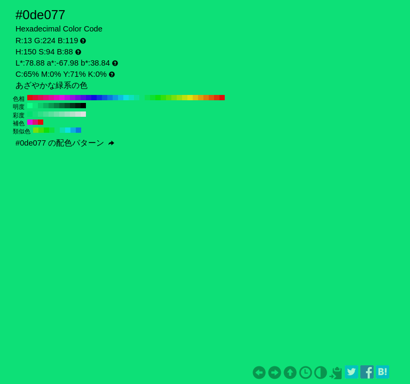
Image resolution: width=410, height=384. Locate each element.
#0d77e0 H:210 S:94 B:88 (110, 97)
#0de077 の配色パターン (64, 143)
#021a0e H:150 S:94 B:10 (78, 105)
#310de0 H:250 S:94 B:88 (88, 97)
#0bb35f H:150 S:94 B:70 (46, 105)
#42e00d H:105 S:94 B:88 (41, 130)
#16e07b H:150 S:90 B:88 (35, 114)
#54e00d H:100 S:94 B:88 (168, 97)
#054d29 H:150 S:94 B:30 (67, 105)
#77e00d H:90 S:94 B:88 (174, 97)
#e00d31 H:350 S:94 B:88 (35, 97)
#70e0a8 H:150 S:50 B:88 (56, 114)
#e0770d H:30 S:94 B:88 (206, 97)
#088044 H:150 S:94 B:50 (56, 105)
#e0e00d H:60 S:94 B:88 (190, 97)
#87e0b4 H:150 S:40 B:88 (62, 114)
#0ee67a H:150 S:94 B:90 (35, 105)
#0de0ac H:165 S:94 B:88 (62, 130)
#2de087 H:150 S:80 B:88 (40, 114)
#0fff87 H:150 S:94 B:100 (30, 105)
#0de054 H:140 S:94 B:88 (147, 97)
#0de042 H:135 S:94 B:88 (51, 130)
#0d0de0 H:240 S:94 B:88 (94, 97)
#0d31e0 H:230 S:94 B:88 (99, 97)
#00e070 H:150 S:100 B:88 (30, 114)
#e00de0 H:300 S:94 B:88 (62, 97)
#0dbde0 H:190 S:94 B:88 (120, 97)
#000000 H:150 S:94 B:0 (83, 105)
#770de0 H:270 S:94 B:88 (78, 97)
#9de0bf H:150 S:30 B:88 (67, 114)
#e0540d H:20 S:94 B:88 (211, 97)
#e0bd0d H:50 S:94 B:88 (195, 97)
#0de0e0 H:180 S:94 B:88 (126, 97)
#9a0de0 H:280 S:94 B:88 (72, 97)
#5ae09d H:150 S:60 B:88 (51, 114)
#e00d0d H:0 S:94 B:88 (222, 97)
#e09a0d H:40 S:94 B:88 (200, 97)
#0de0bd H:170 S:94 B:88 (131, 97)
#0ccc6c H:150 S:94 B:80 (40, 105)
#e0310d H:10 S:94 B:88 (216, 97)
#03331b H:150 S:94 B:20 (72, 105)
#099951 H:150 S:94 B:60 (51, 105)
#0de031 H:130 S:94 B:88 (152, 97)
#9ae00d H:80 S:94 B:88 (179, 97)
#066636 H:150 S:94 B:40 (62, 105)
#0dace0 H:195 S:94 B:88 (73, 130)
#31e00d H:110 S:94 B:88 (163, 97)
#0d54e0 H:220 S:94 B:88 (104, 97)
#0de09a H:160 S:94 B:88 (136, 97)
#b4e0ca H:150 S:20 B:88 (72, 114)
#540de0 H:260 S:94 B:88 (83, 97)
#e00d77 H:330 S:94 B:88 (46, 97)
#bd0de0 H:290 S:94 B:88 (67, 97)
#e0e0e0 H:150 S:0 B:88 (83, 114)
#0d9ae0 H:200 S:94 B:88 (115, 97)
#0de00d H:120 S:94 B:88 (158, 97)
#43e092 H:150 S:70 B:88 (46, 114)
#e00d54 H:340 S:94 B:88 (40, 97)
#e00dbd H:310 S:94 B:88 (56, 97)
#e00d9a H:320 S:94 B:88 (51, 97)
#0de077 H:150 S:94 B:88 (142, 97)
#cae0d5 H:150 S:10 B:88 (78, 114)
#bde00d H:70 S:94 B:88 (184, 97)
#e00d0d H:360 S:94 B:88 (30, 97)
